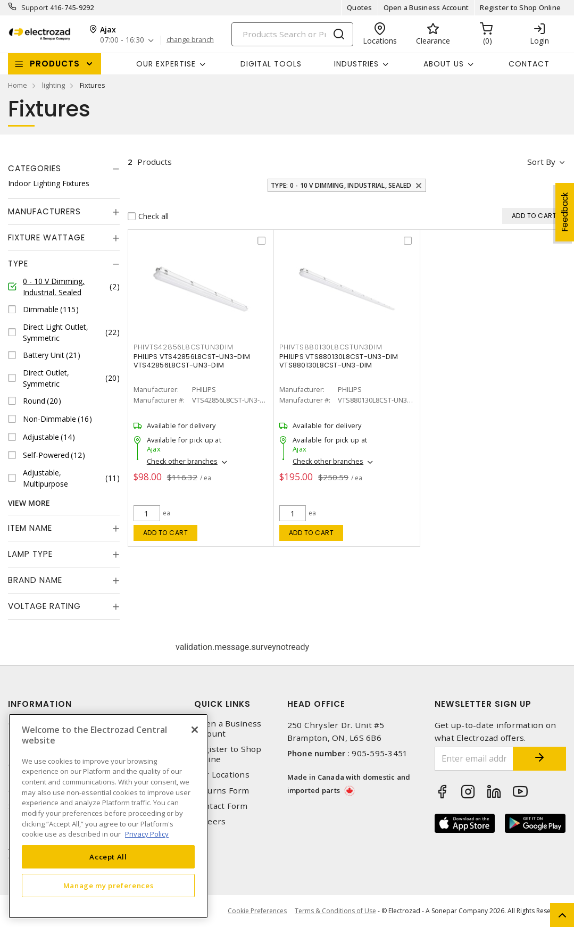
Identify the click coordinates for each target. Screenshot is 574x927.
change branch (190, 40)
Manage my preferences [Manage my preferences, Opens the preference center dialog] (108, 885)
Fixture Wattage (46, 237)
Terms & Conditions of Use (335, 910)
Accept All (108, 857)
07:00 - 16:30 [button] (122, 40)
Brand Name (35, 580)
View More (29, 503)
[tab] (64, 168)
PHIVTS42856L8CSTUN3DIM (184, 347)
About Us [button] (443, 64)
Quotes (359, 7)
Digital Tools (271, 64)
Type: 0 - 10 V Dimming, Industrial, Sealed (341, 185)
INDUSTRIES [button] (356, 64)
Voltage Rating (44, 606)
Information (40, 703)
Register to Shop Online (520, 7)
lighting (53, 85)
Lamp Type (30, 553)
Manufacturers (44, 211)
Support (34, 7)
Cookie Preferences (257, 911)
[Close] (194, 729)
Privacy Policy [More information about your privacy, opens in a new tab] (147, 834)
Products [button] (55, 63)
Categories (34, 168)
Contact (529, 64)
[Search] (292, 34)
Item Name (30, 527)
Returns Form (221, 791)
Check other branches (182, 461)
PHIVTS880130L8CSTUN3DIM (330, 347)
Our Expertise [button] (166, 64)
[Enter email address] (474, 759)
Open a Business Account (426, 7)
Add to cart (165, 532)
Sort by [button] (541, 161)
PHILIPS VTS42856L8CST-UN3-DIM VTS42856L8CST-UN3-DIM (192, 361)
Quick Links (222, 703)
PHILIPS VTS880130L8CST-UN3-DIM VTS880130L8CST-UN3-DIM (338, 361)
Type (18, 263)
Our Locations (221, 775)
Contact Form (221, 806)
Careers (210, 821)
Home (17, 85)
